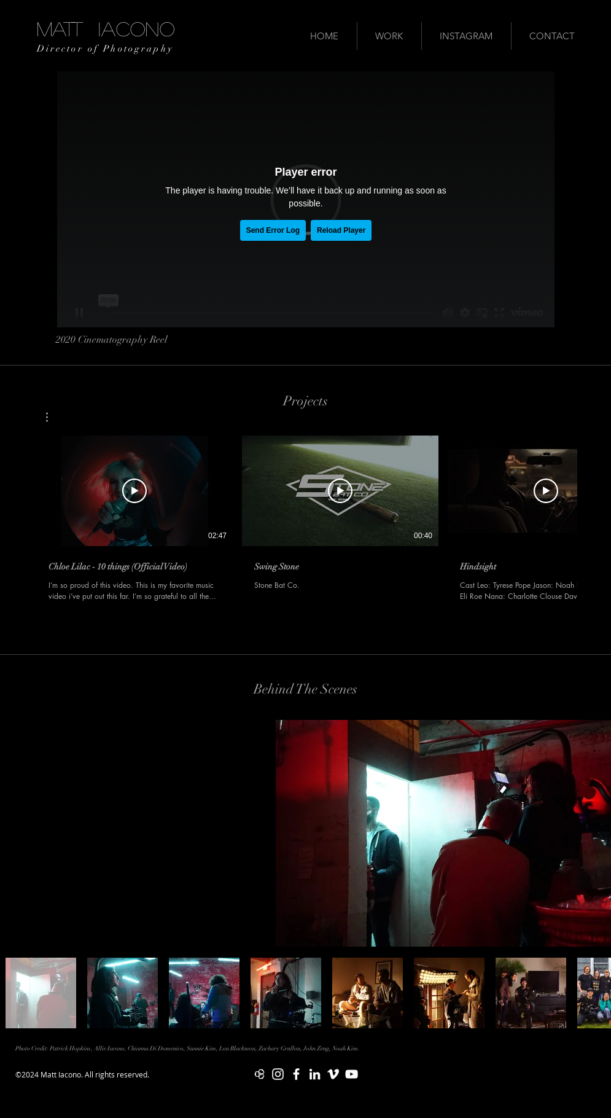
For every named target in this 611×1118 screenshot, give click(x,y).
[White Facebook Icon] (296, 1074)
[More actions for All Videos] (53, 417)
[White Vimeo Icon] (333, 1074)
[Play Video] (134, 491)
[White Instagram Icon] (278, 1074)
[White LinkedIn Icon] (314, 1074)
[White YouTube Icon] (351, 1074)
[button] (53, 417)
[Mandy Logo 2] (259, 1074)
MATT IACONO (106, 28)
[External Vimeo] (306, 199)
